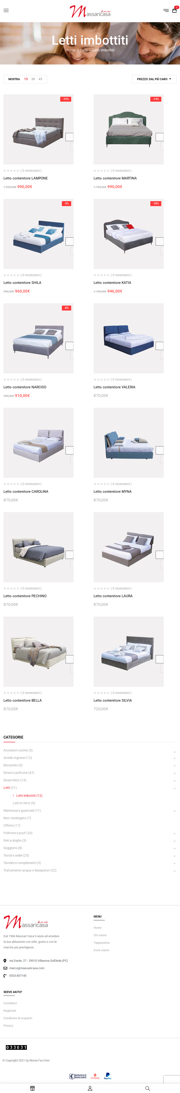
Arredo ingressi (14, 758)
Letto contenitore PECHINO (25, 596)
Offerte (9, 825)
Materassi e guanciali (19, 810)
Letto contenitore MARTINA (115, 178)
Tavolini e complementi (20, 863)
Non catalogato (15, 818)
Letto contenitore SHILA (22, 283)
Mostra (14, 79)
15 (26, 79)
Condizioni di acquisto (18, 1018)
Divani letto (12, 780)
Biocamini (11, 765)
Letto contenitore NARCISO (25, 387)
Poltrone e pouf (15, 833)
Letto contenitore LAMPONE (26, 178)
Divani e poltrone (16, 773)
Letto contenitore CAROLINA (26, 491)
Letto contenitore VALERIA (114, 387)
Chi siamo (100, 935)
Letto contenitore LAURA (113, 596)
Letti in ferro (21, 803)
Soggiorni (10, 848)
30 (33, 79)
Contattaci (10, 1003)
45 (40, 79)
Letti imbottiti (26, 795)
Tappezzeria (101, 942)
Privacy (8, 1025)
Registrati (10, 1010)
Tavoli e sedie (13, 855)
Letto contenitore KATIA (112, 283)
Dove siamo (101, 950)
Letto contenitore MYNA (113, 491)
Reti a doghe (12, 840)
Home (70, 50)
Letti (84, 50)
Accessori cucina (16, 750)
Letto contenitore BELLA (23, 700)
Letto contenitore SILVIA (113, 700)
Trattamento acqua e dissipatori (27, 870)
